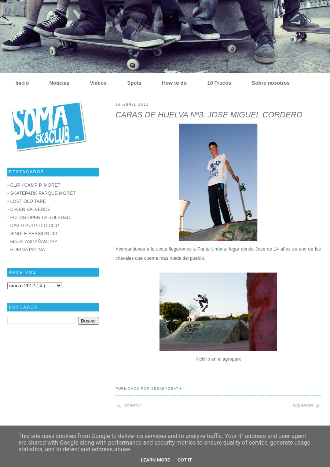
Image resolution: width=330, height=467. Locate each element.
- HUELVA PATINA (26, 249)
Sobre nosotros (268, 83)
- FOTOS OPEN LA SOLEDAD (38, 217)
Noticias (56, 83)
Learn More (155, 460)
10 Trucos (216, 83)
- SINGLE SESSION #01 (32, 233)
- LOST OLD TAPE (26, 201)
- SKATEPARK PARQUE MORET (41, 193)
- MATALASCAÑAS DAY (32, 241)
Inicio (19, 83)
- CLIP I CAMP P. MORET (33, 185)
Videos (95, 83)
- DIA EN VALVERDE (29, 209)
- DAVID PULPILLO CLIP (33, 225)
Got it (184, 460)
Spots (132, 83)
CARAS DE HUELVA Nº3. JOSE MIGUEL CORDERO (208, 114)
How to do (172, 83)
